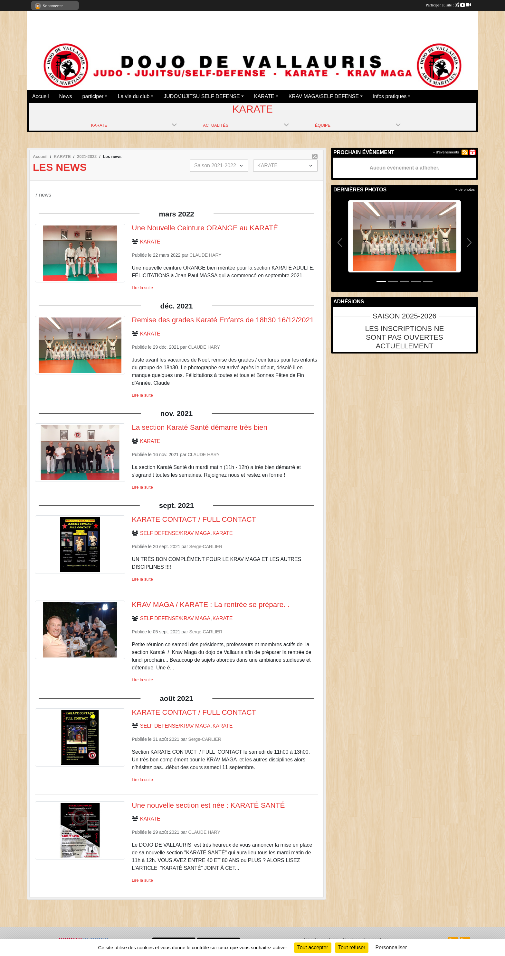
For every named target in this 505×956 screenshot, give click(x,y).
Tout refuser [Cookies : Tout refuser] (351, 947)
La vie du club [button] (133, 96)
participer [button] (93, 96)
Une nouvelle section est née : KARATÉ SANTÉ (208, 805)
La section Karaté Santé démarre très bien (199, 427)
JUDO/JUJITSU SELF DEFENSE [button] (202, 96)
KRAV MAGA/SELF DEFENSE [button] (324, 96)
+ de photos (465, 189)
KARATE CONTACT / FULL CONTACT (194, 519)
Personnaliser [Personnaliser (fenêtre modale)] (391, 947)
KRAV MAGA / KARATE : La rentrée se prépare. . (210, 605)
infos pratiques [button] (389, 96)
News (65, 96)
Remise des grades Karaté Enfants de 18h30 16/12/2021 (223, 320)
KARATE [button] (264, 96)
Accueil (40, 96)
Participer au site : (448, 5)
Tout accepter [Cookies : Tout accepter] (312, 947)
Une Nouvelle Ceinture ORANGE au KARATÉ (205, 228)
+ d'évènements (446, 152)
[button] (340, 242)
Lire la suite (142, 287)
